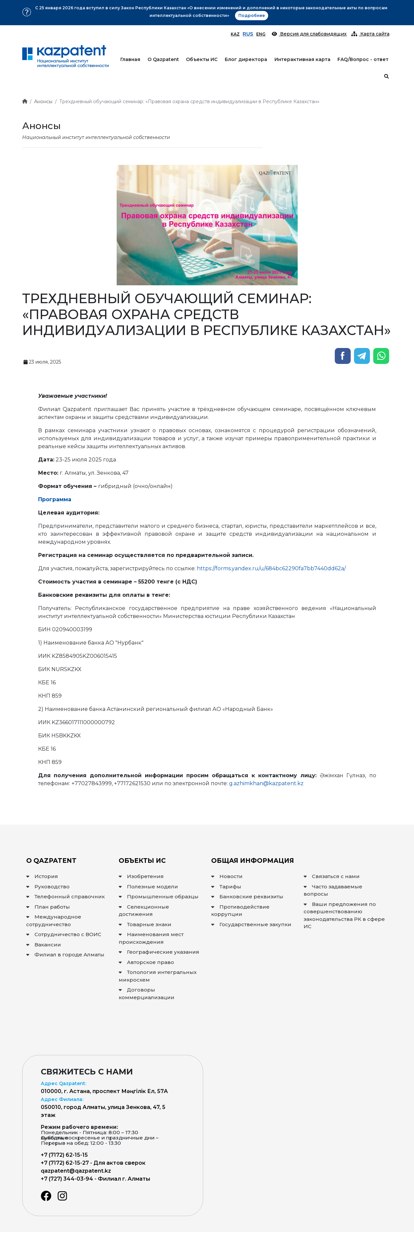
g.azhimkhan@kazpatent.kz (266, 783)
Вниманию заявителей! (182, 9)
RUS (248, 34)
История (42, 876)
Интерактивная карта (302, 59)
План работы (48, 907)
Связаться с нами (332, 876)
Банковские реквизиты (247, 896)
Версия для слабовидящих (309, 34)
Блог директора (246, 59)
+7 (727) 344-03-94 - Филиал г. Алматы (95, 1179)
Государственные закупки (251, 924)
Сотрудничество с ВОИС (63, 934)
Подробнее (230, 9)
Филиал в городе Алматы (65, 954)
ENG (261, 34)
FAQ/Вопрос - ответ (362, 59)
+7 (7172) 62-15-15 (64, 1155)
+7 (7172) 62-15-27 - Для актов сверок (93, 1163)
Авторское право (146, 962)
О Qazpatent (163, 59)
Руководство (48, 886)
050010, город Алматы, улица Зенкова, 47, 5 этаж (103, 1107)
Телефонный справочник (65, 896)
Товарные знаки (145, 924)
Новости (227, 876)
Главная (130, 59)
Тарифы (226, 886)
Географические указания (159, 952)
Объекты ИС (201, 59)
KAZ (235, 34)
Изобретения (141, 876)
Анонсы (43, 101)
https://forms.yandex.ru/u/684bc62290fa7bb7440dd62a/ (271, 568)
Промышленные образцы (159, 896)
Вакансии (43, 944)
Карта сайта (370, 34)
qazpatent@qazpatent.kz (76, 1171)
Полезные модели (148, 886)
